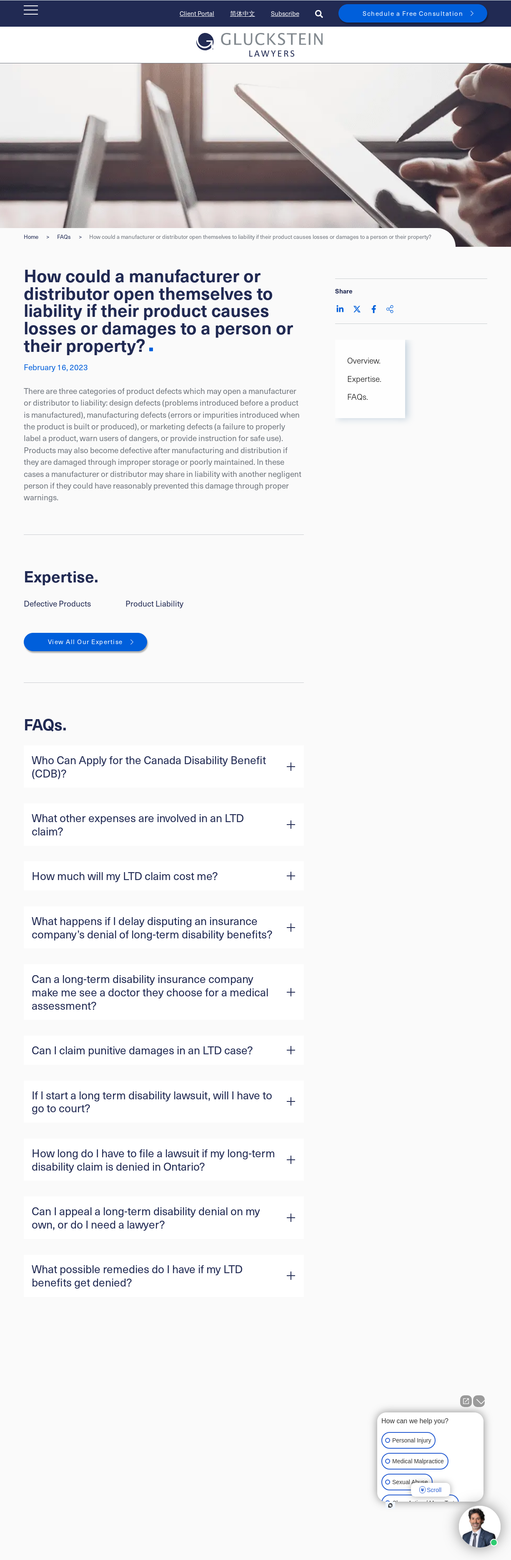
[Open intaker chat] (390, 1505)
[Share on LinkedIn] (340, 309)
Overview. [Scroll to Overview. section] (364, 360)
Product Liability (154, 603)
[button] (164, 766)
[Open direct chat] (466, 1401)
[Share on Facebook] (374, 309)
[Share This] (389, 309)
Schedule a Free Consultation (413, 13)
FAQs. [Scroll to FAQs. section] (357, 396)
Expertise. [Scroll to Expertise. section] (364, 379)
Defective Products (57, 603)
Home (31, 237)
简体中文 (242, 13)
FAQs (64, 237)
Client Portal (197, 13)
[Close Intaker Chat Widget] (479, 1401)
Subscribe (285, 13)
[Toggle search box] (319, 13)
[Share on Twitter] (357, 309)
